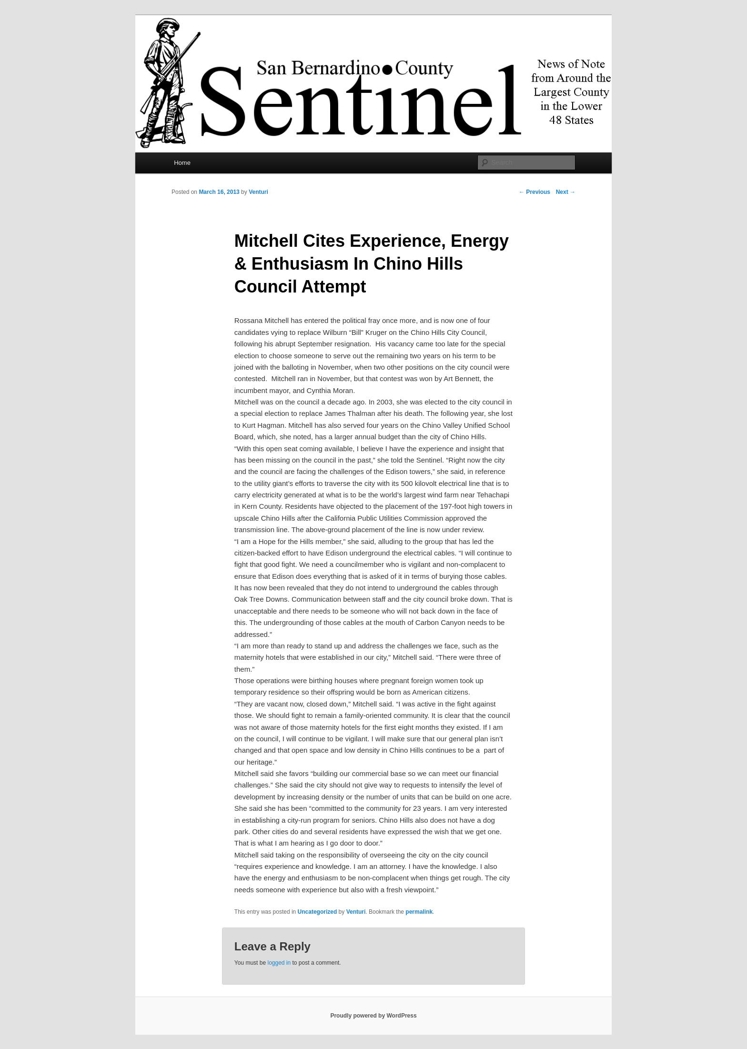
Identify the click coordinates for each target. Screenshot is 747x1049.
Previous (534, 192)
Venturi (258, 192)
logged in (279, 962)
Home (182, 162)
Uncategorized (317, 911)
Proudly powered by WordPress (373, 1015)
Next (565, 192)
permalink (419, 911)
